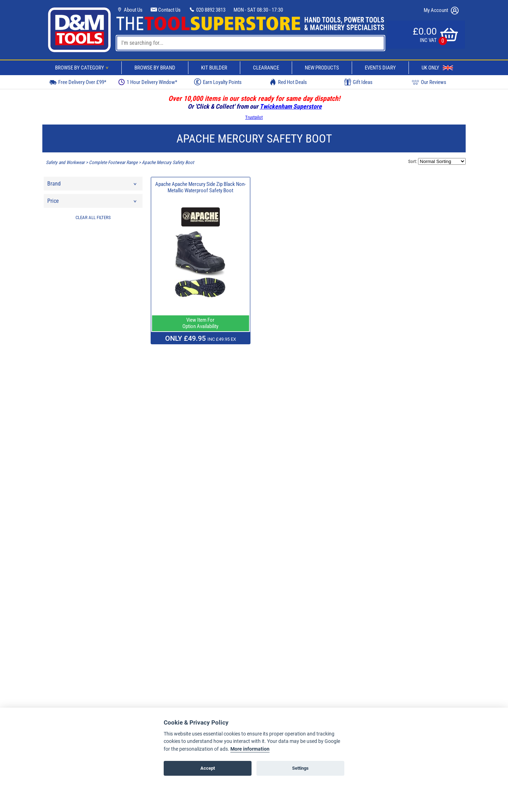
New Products (322, 68)
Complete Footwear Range (113, 162)
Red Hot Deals (288, 82)
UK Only (437, 68)
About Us (129, 10)
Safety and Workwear (65, 162)
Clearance (266, 68)
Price (92, 203)
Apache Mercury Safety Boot (168, 162)
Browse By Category (83, 68)
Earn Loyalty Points (218, 81)
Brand (92, 185)
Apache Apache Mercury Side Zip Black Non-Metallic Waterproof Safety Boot (200, 187)
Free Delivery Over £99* (77, 82)
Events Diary (380, 68)
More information (250, 749)
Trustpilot (254, 117)
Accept (207, 768)
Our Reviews (429, 82)
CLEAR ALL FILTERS (93, 217)
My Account (441, 10)
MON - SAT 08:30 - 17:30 (258, 10)
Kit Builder (214, 68)
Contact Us (166, 10)
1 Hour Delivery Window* (147, 82)
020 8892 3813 (207, 10)
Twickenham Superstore (291, 106)
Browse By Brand (154, 68)
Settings (300, 768)
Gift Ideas (358, 82)
